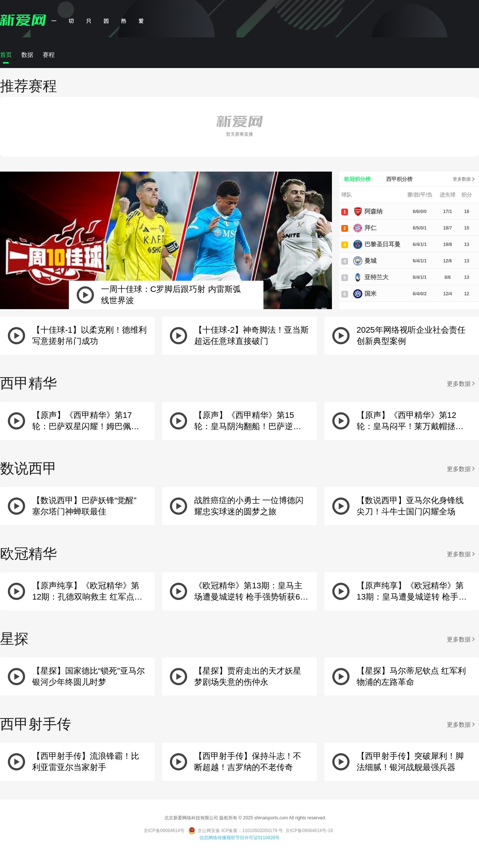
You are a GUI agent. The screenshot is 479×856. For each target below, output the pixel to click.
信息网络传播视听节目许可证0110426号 (239, 837)
